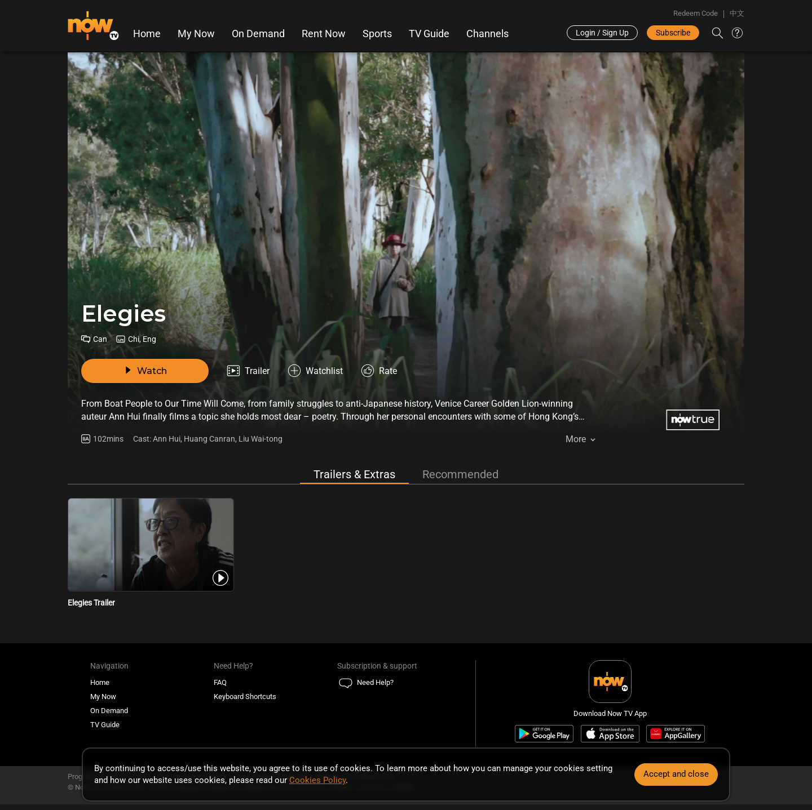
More (576, 439)
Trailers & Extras (354, 474)
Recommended (460, 474)
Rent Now (324, 33)
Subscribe (673, 32)
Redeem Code (695, 13)
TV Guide (429, 33)
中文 (737, 13)
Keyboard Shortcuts (245, 696)
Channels (487, 33)
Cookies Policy (317, 780)
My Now (196, 33)
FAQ (220, 682)
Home (147, 33)
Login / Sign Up (602, 32)
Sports (377, 33)
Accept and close (676, 774)
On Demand (258, 33)
